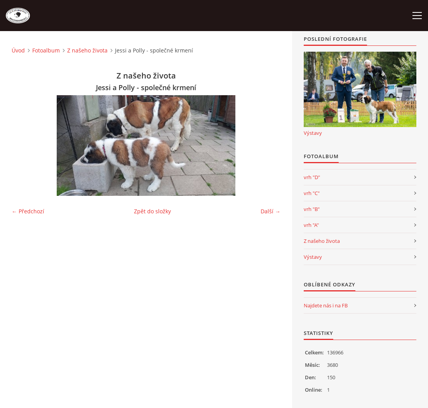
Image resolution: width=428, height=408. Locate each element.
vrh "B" (312, 209)
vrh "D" (312, 177)
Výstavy (313, 132)
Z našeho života (87, 50)
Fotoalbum (46, 50)
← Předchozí (28, 211)
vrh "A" (311, 224)
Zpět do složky (152, 211)
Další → (270, 211)
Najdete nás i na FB (326, 305)
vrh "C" (312, 193)
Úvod (18, 50)
